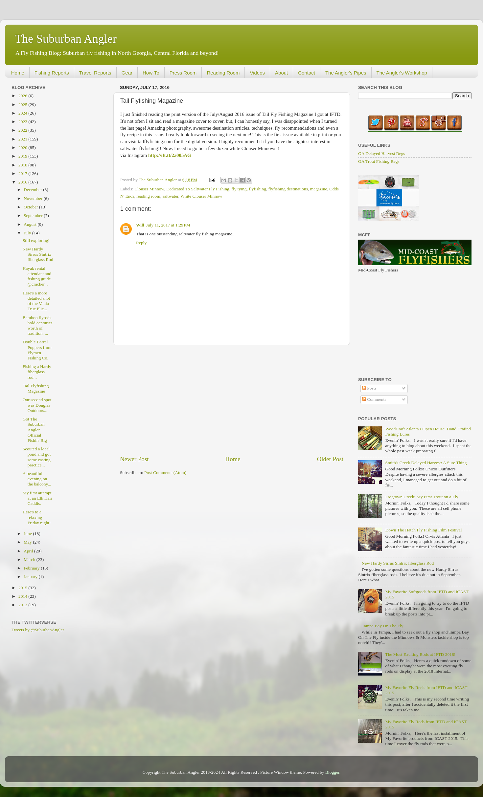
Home (17, 72)
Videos (257, 72)
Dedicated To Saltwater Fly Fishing (197, 188)
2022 (23, 130)
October (31, 207)
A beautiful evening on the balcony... (37, 478)
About (281, 72)
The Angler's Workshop (402, 72)
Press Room (183, 72)
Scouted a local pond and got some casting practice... (37, 456)
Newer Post (134, 459)
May (28, 542)
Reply (141, 242)
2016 (23, 182)
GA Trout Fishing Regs (379, 161)
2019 (23, 156)
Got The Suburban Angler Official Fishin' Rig (35, 430)
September (34, 215)
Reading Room (223, 72)
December (33, 189)
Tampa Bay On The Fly (382, 625)
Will (140, 225)
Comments (374, 399)
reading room (148, 196)
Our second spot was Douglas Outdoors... (37, 405)
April (29, 551)
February (32, 568)
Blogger (332, 772)
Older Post (330, 459)
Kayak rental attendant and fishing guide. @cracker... (37, 276)
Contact (306, 72)
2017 (23, 173)
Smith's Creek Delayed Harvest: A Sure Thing (426, 462)
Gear (127, 72)
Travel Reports (95, 72)
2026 (23, 95)
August (30, 224)
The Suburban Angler (66, 38)
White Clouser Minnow (201, 196)
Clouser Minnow (149, 188)
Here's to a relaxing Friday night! (37, 517)
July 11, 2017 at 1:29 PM (168, 225)
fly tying (238, 188)
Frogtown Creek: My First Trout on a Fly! (422, 496)
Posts (369, 388)
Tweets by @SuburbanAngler (38, 629)
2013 (23, 604)
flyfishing (257, 188)
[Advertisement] (231, 400)
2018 (23, 164)
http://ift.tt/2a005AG (169, 155)
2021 (23, 139)
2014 (23, 596)
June (28, 533)
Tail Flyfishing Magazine (36, 388)
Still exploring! (36, 240)
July (28, 232)
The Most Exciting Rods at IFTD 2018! (420, 654)
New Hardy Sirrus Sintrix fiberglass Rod (38, 254)
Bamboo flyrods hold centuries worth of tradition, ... (38, 325)
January (31, 576)
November (33, 198)
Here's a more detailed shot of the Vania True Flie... (36, 301)
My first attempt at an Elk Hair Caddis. (37, 498)
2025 (23, 104)
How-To (151, 72)
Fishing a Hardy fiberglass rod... (37, 371)
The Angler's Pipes (345, 72)
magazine (318, 188)
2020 (23, 147)
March (30, 559)
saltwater (170, 196)
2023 (23, 121)
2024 (23, 113)
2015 (23, 587)
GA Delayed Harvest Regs (381, 153)
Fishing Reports (51, 72)
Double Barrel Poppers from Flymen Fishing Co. (37, 349)
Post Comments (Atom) (165, 472)
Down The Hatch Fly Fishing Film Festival (423, 530)
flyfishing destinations (288, 188)
